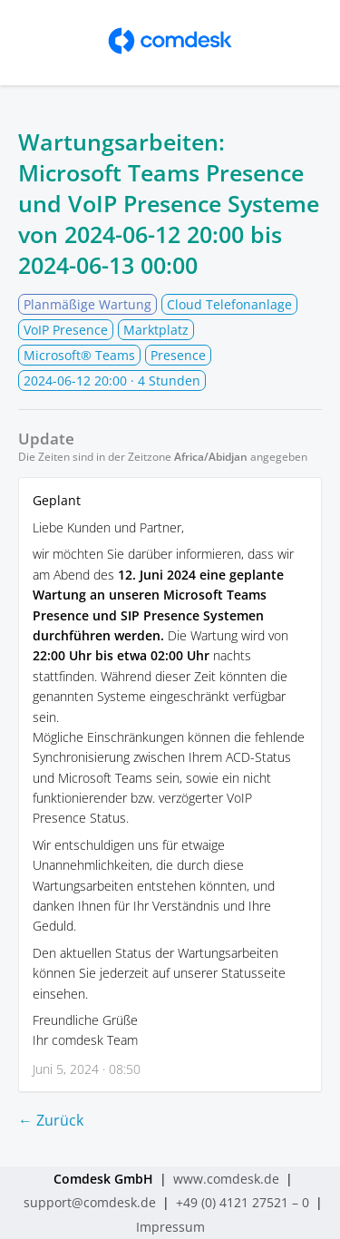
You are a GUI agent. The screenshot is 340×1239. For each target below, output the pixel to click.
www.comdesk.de (226, 1178)
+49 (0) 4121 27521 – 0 (242, 1202)
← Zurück (50, 1120)
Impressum (170, 1226)
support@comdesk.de (90, 1202)
